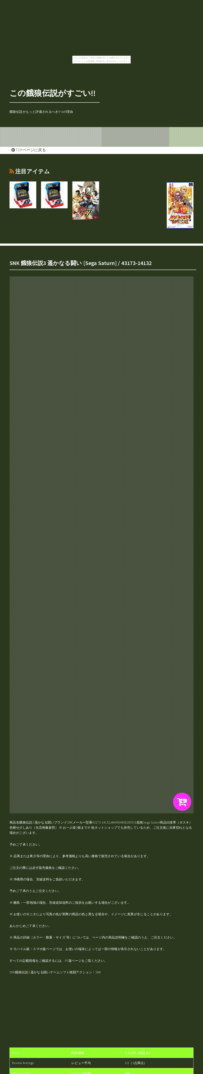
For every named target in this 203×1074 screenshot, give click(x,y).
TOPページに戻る (28, 149)
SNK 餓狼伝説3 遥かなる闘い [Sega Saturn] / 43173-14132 (81, 263)
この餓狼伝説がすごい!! (53, 93)
